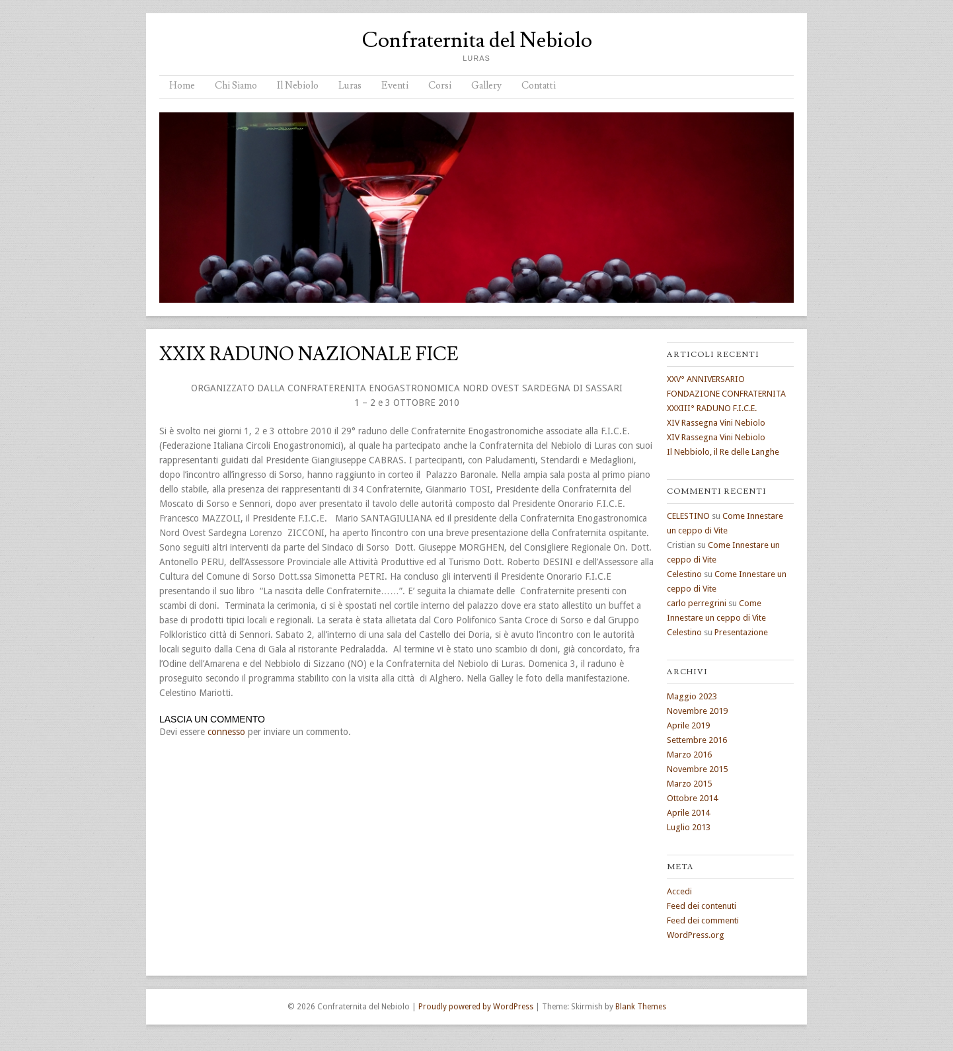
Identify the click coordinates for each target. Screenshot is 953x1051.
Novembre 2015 (697, 769)
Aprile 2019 (688, 725)
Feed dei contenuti (701, 906)
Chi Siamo (236, 85)
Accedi (679, 891)
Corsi (439, 85)
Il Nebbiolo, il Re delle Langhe (723, 452)
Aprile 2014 (688, 813)
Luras (350, 85)
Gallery (486, 85)
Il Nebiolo (298, 85)
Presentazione (741, 632)
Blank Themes (640, 1006)
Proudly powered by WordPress (475, 1006)
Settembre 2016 (697, 740)
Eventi (394, 85)
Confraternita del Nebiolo (477, 40)
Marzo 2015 (689, 784)
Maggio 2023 (692, 696)
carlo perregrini (696, 603)
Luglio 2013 (688, 827)
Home (182, 85)
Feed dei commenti (703, 920)
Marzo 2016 (689, 754)
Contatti (538, 85)
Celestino (684, 574)
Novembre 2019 (697, 711)
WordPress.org (695, 935)
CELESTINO (688, 516)
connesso (226, 731)
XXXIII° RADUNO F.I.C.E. (712, 408)
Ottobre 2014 (692, 798)
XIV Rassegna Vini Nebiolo (716, 423)
